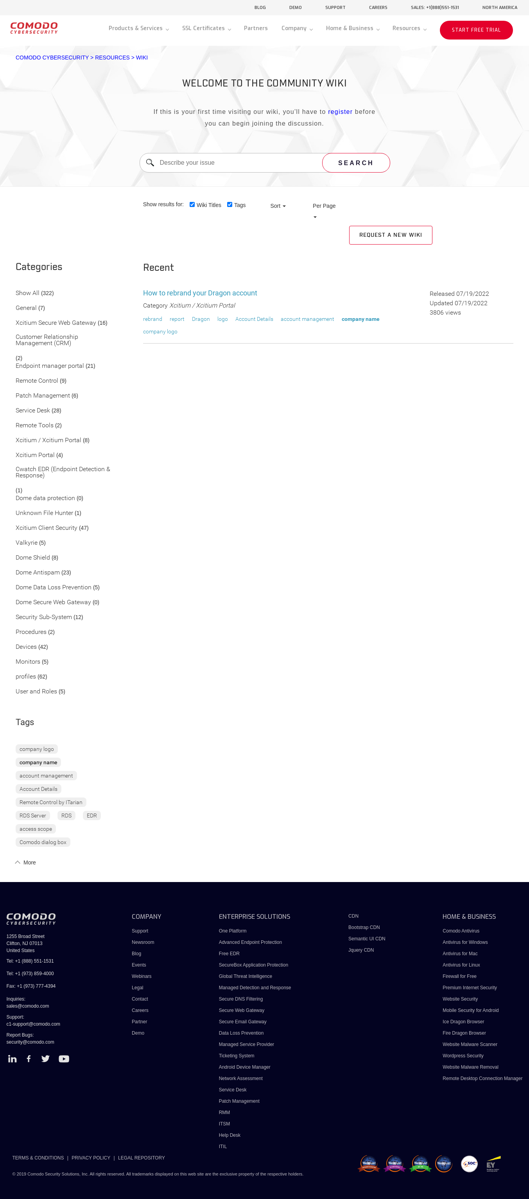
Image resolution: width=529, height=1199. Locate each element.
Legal (137, 987)
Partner (139, 1021)
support (335, 8)
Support (140, 931)
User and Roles (36, 691)
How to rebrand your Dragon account (200, 293)
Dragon (201, 319)
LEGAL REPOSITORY (141, 1158)
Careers (140, 1010)
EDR (92, 815)
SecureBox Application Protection (253, 965)
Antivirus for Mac (460, 953)
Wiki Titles (209, 205)
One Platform (233, 931)
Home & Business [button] (350, 28)
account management (46, 775)
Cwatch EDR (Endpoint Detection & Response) (63, 472)
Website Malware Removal (471, 1067)
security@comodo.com (30, 1042)
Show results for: (163, 204)
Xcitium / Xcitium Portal (48, 440)
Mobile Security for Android (471, 1010)
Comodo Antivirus (461, 931)
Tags (240, 205)
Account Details (38, 789)
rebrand (152, 319)
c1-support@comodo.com (34, 1024)
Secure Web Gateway (242, 1010)
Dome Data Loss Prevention (53, 587)
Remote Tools (35, 425)
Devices (26, 647)
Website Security (460, 999)
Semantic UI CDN (367, 939)
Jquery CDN (361, 950)
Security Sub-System (44, 617)
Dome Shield (33, 557)
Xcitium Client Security (46, 528)
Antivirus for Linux (461, 965)
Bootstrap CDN (364, 927)
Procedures (31, 632)
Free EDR (229, 953)
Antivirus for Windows (465, 942)
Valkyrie (27, 543)
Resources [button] (407, 28)
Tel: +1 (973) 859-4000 (30, 973)
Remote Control (37, 381)
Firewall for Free (460, 976)
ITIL (223, 1146)
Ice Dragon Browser (463, 1021)
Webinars (141, 976)
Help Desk (229, 1135)
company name (38, 762)
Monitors (28, 662)
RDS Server (33, 815)
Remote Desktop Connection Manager (482, 1078)
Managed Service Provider (246, 1044)
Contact (140, 999)
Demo (138, 1033)
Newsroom (143, 942)
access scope (36, 829)
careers (378, 8)
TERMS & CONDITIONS (38, 1158)
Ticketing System (237, 1056)
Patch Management (43, 395)
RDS (66, 815)
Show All (27, 293)
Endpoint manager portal (50, 366)
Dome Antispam (38, 572)
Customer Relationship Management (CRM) (47, 340)
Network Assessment (241, 1078)
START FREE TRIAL (476, 30)
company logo (37, 749)
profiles (26, 676)
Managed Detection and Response (255, 987)
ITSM (224, 1124)
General (26, 308)
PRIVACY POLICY (91, 1158)
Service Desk (33, 410)
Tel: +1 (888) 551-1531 (30, 961)
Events (139, 965)
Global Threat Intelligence (246, 976)
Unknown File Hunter (44, 513)
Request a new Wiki (390, 235)
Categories (39, 267)
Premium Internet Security (470, 987)
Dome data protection (45, 498)
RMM (224, 1112)
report (177, 319)
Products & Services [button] (136, 28)
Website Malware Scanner (470, 1044)
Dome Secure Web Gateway (53, 602)
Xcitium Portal (35, 455)
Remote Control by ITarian (51, 802)
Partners (256, 28)
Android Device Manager (245, 1067)
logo (222, 319)
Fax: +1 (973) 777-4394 (31, 986)
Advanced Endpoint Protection (250, 942)
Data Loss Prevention (241, 1033)
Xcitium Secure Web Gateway (56, 323)
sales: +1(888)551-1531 (435, 8)
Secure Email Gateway (243, 1021)
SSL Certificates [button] (204, 28)
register (340, 111)
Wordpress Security (463, 1056)
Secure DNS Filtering (241, 999)
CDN (353, 916)
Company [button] (295, 28)
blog (260, 8)
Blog (136, 953)
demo (295, 8)
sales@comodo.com (28, 1006)
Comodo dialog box (43, 842)
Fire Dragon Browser (464, 1033)
